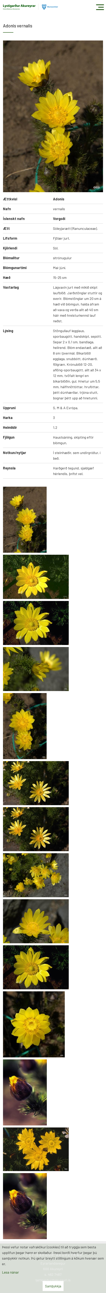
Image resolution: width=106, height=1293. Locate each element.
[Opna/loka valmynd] (100, 7)
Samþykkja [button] (53, 1286)
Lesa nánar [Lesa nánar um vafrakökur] (10, 1272)
